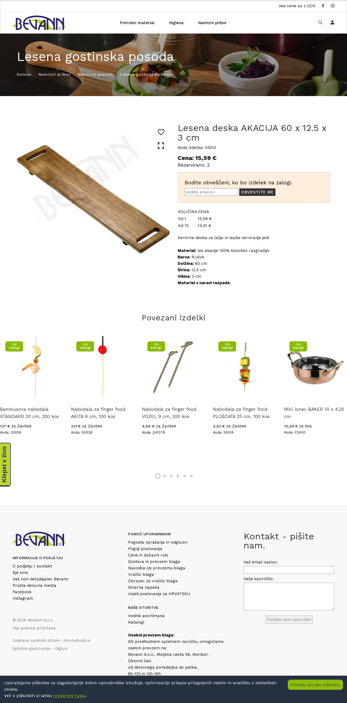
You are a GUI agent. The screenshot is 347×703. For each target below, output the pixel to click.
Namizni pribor (212, 22)
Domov (24, 74)
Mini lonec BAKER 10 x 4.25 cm (314, 413)
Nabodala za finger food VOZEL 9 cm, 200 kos (169, 413)
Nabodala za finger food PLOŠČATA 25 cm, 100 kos (241, 413)
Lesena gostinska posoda (146, 74)
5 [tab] (184, 476)
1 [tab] (157, 476)
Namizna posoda (95, 74)
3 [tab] (171, 476)
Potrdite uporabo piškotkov (315, 685)
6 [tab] (191, 476)
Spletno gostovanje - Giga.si (40, 648)
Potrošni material (137, 22)
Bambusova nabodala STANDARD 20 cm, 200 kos (29, 413)
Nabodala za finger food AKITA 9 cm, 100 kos (98, 413)
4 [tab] (178, 476)
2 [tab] (164, 476)
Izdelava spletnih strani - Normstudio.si (51, 640)
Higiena (176, 22)
